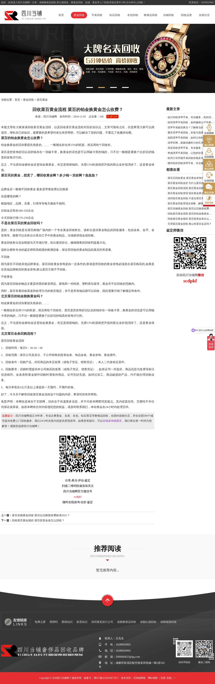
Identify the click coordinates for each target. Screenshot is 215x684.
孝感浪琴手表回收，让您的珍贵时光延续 (191, 153)
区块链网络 (139, 678)
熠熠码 (54, 621)
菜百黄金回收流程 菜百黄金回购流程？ (190, 188)
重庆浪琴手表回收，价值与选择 (185, 132)
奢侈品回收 (150, 15)
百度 (162, 678)
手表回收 (96, 15)
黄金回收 (79, 15)
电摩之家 (40, 621)
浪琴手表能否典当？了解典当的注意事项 (191, 127)
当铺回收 (168, 15)
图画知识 (67, 621)
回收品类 (186, 15)
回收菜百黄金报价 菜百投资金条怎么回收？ (38, 520)
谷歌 (168, 678)
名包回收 (132, 15)
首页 (61, 15)
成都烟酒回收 (168, 621)
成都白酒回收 (148, 621)
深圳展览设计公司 (102, 621)
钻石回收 (114, 15)
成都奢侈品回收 (126, 621)
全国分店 (204, 15)
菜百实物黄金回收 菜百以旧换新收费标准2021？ (41, 515)
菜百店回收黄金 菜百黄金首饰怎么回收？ (191, 178)
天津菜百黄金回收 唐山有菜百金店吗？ (190, 224)
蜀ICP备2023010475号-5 (106, 678)
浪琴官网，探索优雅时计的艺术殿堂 (188, 142)
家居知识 (81, 621)
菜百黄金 (42, 99)
